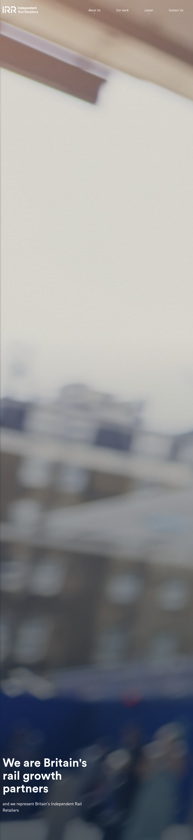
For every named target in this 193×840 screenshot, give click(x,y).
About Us (94, 10)
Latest (149, 10)
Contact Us (176, 10)
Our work (122, 10)
